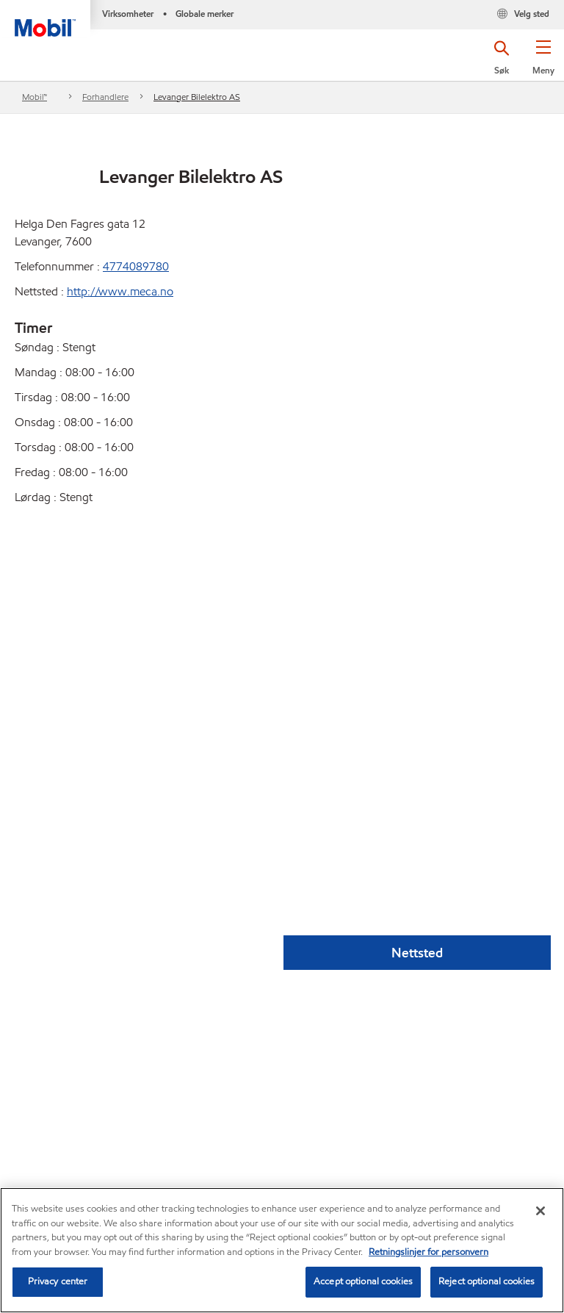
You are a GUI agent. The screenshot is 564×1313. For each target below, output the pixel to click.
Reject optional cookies (486, 1281)
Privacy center (58, 1281)
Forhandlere (105, 96)
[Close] (540, 1211)
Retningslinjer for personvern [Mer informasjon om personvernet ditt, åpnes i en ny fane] (428, 1252)
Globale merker (205, 13)
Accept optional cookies (363, 1281)
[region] (282, 1250)
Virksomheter (127, 13)
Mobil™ (34, 96)
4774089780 (136, 266)
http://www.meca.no (120, 291)
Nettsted (417, 952)
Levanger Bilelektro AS (196, 96)
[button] (543, 62)
